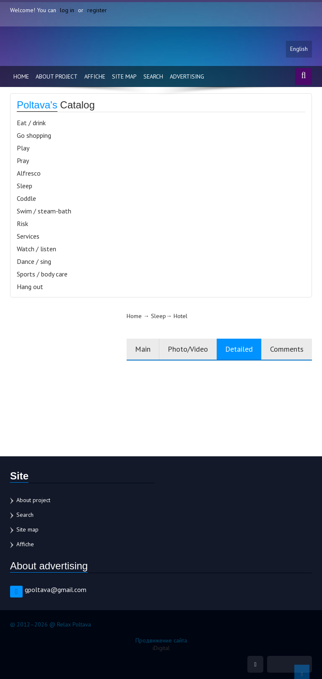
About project (57, 76)
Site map (124, 76)
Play (23, 148)
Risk (22, 223)
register (97, 10)
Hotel (180, 316)
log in (67, 10)
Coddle (26, 198)
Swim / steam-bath (44, 211)
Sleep (24, 186)
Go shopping (34, 135)
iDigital (161, 648)
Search (153, 76)
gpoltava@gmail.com (55, 589)
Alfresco (29, 173)
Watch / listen (36, 249)
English (299, 49)
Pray (23, 160)
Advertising (187, 76)
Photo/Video (188, 349)
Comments (287, 349)
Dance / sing (34, 261)
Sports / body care (42, 274)
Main (143, 349)
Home (21, 76)
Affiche (94, 76)
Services (28, 236)
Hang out (30, 286)
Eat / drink (31, 122)
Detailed (239, 349)
